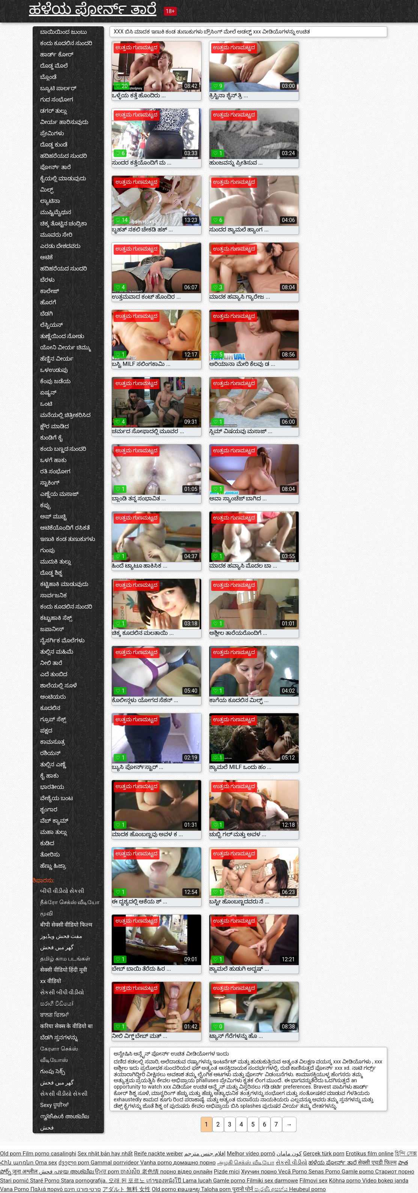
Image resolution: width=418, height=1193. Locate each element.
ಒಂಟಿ (46, 403)
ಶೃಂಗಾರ (48, 809)
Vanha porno (156, 1162)
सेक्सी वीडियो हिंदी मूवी (63, 969)
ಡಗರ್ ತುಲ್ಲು (53, 110)
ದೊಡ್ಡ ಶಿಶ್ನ (51, 572)
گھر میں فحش (57, 947)
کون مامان (289, 1153)
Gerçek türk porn (323, 1153)
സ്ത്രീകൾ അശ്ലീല (64, 1116)
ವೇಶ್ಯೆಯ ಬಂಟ (56, 798)
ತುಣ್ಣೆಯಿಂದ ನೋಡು (62, 336)
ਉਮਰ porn (107, 1171)
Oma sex (46, 1162)
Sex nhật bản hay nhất (105, 1153)
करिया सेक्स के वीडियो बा (66, 1026)
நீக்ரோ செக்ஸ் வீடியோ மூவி (69, 908)
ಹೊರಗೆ (48, 302)
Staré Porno (45, 1180)
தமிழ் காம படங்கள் (65, 958)
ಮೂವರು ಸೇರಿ (56, 234)
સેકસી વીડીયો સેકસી (63, 1093)
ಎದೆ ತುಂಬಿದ (53, 674)
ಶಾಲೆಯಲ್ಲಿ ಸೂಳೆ (58, 685)
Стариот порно (394, 1171)
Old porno (164, 1189)
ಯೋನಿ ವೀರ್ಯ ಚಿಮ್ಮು (65, 347)
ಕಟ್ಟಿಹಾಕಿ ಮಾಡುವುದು (64, 584)
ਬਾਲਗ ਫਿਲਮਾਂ (54, 1015)
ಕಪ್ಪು (45, 505)
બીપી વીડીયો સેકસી (62, 891)
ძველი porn (75, 1162)
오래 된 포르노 (127, 1180)
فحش (47, 1127)
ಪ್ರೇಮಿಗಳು (52, 133)
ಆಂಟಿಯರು (53, 696)
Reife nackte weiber (158, 1153)
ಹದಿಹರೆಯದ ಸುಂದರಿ (63, 156)
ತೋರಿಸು (50, 854)
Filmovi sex (313, 1180)
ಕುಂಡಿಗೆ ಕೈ (51, 437)
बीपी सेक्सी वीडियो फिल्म (66, 924)
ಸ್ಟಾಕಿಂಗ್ (49, 482)
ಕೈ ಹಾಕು (49, 775)
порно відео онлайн (186, 1171)
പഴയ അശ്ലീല (74, 1171)
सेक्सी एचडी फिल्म (377, 1162)
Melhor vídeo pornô (251, 1153)
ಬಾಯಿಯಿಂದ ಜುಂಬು (63, 32)
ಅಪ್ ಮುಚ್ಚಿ (53, 516)
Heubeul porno (307, 1189)
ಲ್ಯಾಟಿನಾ (50, 201)
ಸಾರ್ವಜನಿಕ (53, 595)
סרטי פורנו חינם (82, 1189)
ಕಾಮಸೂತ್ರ (52, 741)
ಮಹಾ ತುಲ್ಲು (53, 832)
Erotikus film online (370, 1153)
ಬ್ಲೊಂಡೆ (48, 77)
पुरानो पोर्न (243, 1189)
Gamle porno (358, 1171)
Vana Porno (15, 1189)
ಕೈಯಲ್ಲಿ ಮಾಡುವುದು (63, 178)
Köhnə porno (345, 1180)
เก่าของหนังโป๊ (164, 1180)
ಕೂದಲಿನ (50, 708)
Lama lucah (198, 1180)
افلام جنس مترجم (204, 1153)
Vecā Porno (293, 1171)
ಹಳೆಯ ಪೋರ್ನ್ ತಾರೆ (92, 9)
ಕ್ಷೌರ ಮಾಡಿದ (54, 426)
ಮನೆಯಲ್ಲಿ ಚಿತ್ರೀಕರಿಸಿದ (65, 415)
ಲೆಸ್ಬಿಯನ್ (51, 325)
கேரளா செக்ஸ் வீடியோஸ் (59, 1054)
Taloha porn (216, 1189)
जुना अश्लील (25, 1171)
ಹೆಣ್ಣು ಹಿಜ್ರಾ (53, 865)
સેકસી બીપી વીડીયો (62, 992)
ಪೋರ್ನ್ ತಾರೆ (55, 167)
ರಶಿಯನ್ (50, 753)
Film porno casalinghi (49, 1153)
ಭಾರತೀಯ (52, 787)
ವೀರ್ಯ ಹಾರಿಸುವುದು (64, 122)
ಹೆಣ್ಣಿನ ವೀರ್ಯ (57, 358)
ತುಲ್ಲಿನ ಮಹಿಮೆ (56, 651)
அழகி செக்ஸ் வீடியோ (245, 1162)
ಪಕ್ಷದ (46, 730)
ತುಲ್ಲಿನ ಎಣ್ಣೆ (53, 764)
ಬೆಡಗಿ (46, 313)
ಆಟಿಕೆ (46, 257)
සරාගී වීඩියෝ (56, 1003)
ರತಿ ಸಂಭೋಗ (55, 471)
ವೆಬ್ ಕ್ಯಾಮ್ (54, 820)
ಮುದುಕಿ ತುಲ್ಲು (55, 561)
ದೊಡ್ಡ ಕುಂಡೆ (54, 144)
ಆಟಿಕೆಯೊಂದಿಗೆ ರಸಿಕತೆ (65, 527)
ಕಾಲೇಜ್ (49, 291)
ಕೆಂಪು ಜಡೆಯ (55, 381)
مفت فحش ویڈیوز (61, 936)
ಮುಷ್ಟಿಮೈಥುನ (55, 212)
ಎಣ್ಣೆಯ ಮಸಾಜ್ (59, 494)
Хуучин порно (259, 1171)
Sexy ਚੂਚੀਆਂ (54, 1105)
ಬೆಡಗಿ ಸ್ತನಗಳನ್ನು (59, 1037)
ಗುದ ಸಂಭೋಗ (56, 99)
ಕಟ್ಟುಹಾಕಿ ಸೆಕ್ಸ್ (56, 618)
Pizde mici (227, 1171)
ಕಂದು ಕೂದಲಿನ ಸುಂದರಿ (66, 43)
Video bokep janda (385, 1180)
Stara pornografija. (84, 1180)
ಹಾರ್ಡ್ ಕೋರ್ (56, 54)
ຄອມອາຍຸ (189, 1189)
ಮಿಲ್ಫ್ (46, 189)
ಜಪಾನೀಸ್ (52, 629)
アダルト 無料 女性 (126, 1189)
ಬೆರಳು (47, 279)
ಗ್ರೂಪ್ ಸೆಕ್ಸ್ (53, 719)
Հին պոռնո (17, 1162)
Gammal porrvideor (115, 1162)
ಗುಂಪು (47, 550)
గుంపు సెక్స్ (52, 1071)
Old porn (11, 1153)
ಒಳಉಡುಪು (54, 370)
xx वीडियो (50, 981)
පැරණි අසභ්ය (271, 1189)
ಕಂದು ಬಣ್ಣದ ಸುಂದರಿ (63, 448)
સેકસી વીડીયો (291, 1162)
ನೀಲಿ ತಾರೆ (51, 663)
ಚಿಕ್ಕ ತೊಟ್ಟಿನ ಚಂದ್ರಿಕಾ (63, 223)
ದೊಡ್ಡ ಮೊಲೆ (54, 65)
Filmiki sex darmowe (272, 1180)
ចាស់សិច (131, 1171)
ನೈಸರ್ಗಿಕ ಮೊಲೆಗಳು (62, 640)
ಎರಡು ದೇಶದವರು (60, 246)
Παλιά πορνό (47, 1189)
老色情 (151, 1171)
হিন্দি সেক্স (406, 1153)
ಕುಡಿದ (47, 843)
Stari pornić (15, 1180)
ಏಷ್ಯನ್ (48, 392)
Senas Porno (324, 1171)
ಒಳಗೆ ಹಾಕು (53, 460)
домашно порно (194, 1162)
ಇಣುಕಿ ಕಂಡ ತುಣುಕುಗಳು (67, 539)
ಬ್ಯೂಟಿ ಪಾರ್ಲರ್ (58, 88)
